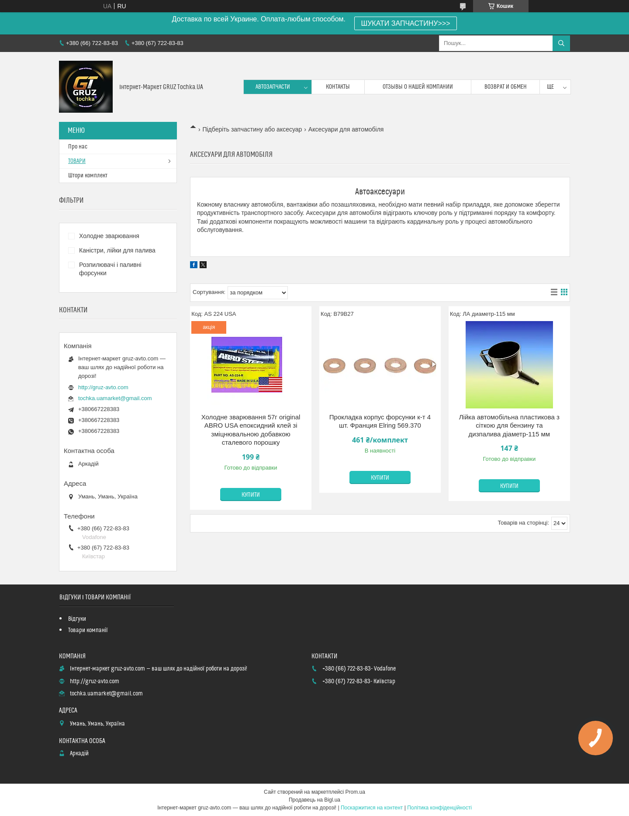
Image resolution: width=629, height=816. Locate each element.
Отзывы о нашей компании (418, 86)
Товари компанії (88, 630)
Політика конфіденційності (439, 808)
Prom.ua (355, 792)
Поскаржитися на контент (372, 808)
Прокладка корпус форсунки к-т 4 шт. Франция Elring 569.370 (380, 421)
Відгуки (77, 618)
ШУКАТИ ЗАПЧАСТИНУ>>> (405, 23)
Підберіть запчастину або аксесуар (252, 129)
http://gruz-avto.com (103, 387)
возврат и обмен (505, 86)
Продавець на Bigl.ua (314, 800)
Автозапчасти (273, 86)
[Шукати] (561, 43)
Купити (251, 494)
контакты (338, 86)
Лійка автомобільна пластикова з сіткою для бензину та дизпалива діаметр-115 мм (509, 425)
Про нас (77, 146)
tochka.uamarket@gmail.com (115, 398)
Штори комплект (87, 175)
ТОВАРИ (77, 161)
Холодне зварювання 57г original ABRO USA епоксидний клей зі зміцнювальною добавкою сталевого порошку (251, 429)
